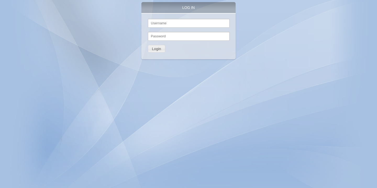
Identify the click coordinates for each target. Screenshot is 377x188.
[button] (156, 48)
